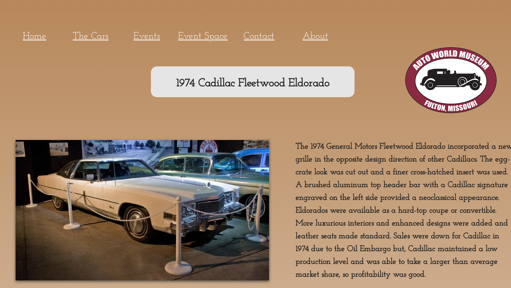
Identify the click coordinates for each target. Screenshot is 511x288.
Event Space (203, 36)
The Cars (91, 36)
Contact (259, 36)
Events (146, 36)
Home (34, 36)
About (315, 36)
